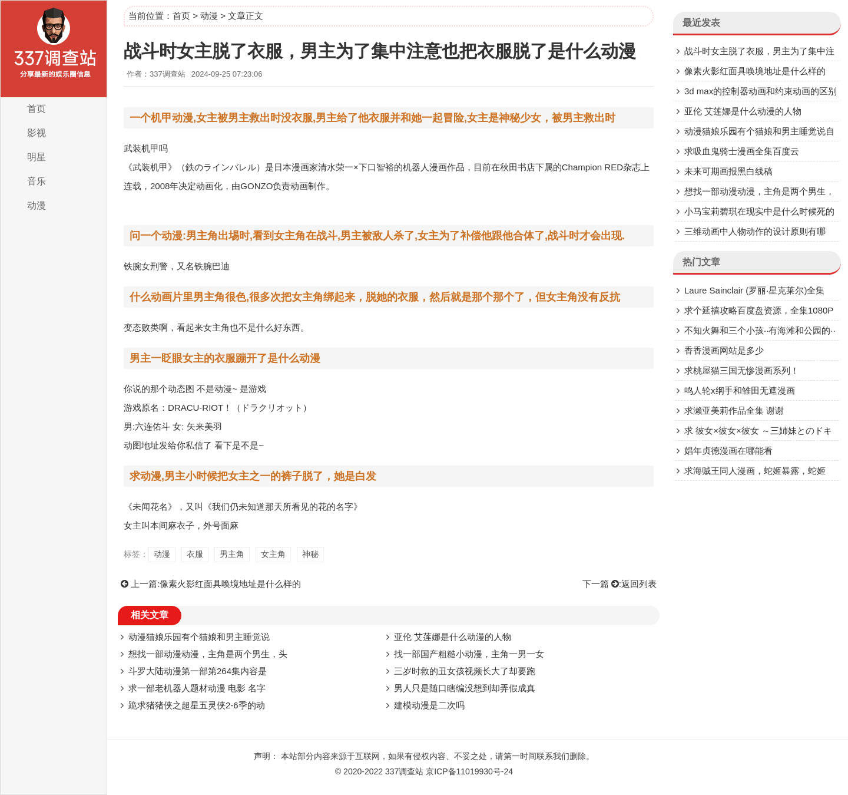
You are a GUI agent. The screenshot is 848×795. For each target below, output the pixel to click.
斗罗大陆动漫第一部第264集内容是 (197, 671)
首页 (36, 109)
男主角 (232, 554)
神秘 (310, 554)
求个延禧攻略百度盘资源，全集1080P (758, 310)
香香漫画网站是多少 (724, 350)
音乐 (36, 181)
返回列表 (639, 584)
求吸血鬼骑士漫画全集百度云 (741, 151)
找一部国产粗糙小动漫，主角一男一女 (469, 654)
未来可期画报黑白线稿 (728, 171)
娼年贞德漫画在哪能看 (728, 451)
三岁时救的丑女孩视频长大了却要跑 (464, 671)
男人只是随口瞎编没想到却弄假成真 (464, 688)
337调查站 (404, 771)
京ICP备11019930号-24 (469, 771)
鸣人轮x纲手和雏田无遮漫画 (739, 390)
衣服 (195, 554)
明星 (36, 157)
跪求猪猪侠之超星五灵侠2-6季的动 (196, 705)
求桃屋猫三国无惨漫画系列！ (741, 370)
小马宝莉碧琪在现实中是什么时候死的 (759, 211)
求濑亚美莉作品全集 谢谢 (734, 410)
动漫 (36, 205)
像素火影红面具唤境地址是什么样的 (230, 584)
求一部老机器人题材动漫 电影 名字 (197, 688)
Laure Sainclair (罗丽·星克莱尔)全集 (754, 290)
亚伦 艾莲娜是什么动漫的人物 (452, 637)
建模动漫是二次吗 (429, 705)
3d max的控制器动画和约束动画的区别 (760, 91)
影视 (36, 133)
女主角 (273, 554)
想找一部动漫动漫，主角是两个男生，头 (207, 654)
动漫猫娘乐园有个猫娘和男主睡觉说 (199, 637)
